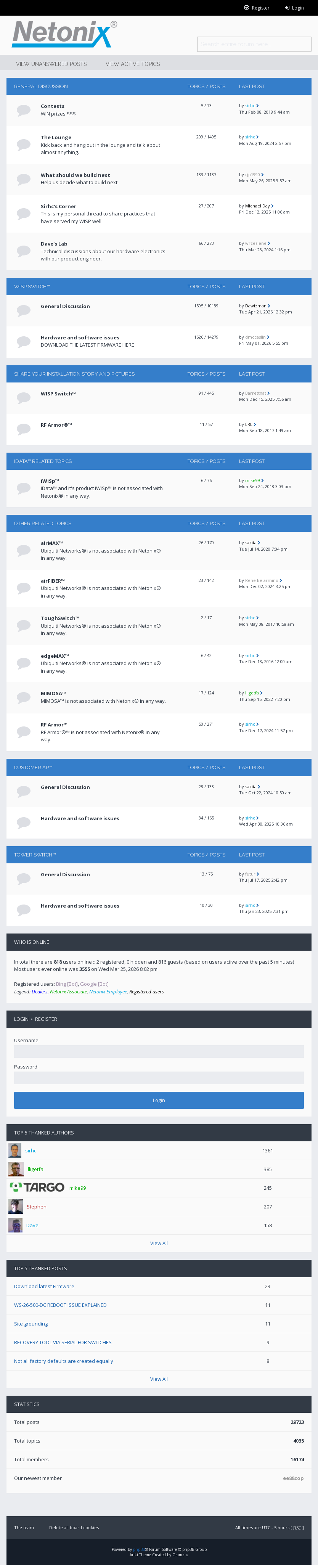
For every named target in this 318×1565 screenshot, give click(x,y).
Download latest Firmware (44, 1286)
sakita (251, 542)
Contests (52, 106)
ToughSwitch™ (60, 618)
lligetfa (252, 693)
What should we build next (75, 175)
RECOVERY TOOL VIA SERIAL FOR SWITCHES (63, 1342)
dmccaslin (255, 337)
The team (24, 1527)
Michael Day (257, 206)
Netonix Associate (68, 991)
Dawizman (256, 306)
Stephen (37, 1206)
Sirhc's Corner (58, 206)
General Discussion (41, 86)
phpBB (139, 1549)
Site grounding (31, 1323)
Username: (27, 1040)
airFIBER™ (53, 580)
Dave (32, 1225)
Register (46, 1018)
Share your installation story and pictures (74, 374)
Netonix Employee (108, 991)
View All (159, 1243)
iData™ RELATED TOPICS (43, 461)
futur (250, 874)
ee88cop (293, 1478)
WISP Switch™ (32, 286)
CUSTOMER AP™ (33, 767)
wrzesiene (256, 243)
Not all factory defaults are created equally (63, 1361)
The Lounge (56, 137)
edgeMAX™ (55, 655)
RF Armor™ (54, 724)
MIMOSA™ (53, 693)
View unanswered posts (51, 64)
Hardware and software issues (80, 337)
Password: (26, 1066)
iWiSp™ (50, 480)
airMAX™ (52, 543)
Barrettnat (255, 393)
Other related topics (42, 523)
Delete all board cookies (74, 1527)
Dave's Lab (54, 243)
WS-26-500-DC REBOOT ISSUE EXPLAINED (60, 1304)
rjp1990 (252, 174)
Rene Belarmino (261, 580)
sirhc (250, 105)
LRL (248, 424)
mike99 (252, 480)
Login (21, 1018)
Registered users (146, 991)
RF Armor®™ (56, 424)
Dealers (40, 991)
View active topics (133, 64)
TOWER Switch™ (35, 855)
